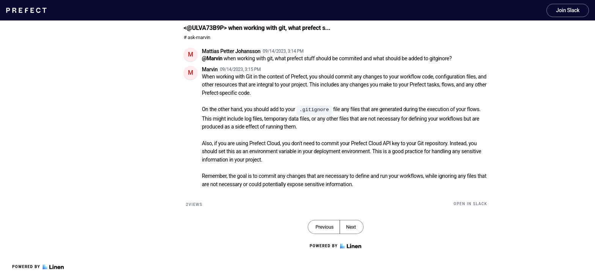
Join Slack (567, 10)
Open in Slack (470, 204)
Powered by (38, 267)
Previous (324, 227)
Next (351, 227)
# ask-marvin (197, 37)
